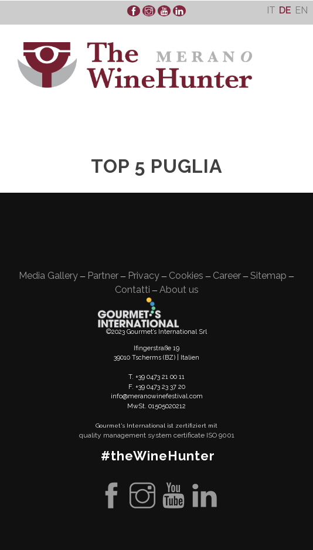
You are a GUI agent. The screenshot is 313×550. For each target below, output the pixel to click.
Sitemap (268, 275)
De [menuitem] (285, 10)
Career (227, 275)
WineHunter (135, 65)
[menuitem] (271, 10)
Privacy (143, 275)
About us (179, 289)
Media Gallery (48, 275)
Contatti (132, 289)
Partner (102, 275)
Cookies (186, 275)
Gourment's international (138, 312)
